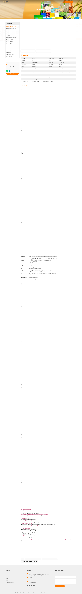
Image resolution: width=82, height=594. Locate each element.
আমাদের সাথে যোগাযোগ (59, 2)
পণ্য (46, 2)
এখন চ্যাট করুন (12, 73)
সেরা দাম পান (58, 39)
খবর (7, 580)
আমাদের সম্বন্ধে (40, 2)
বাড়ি (36, 2)
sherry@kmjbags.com (12, 66)
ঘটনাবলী (54, 2)
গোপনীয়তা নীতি (16, 592)
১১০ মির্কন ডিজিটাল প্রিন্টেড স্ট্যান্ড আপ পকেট (29, 561)
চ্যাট (69, 2)
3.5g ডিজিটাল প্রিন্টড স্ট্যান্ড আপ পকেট (49, 559)
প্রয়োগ (49, 2)
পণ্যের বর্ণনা (43, 51)
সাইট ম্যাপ (20, 592)
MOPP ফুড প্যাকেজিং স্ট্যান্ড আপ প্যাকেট (33, 559)
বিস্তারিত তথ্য (27, 51)
